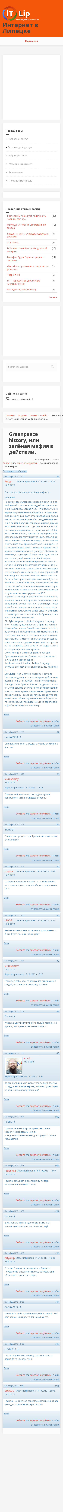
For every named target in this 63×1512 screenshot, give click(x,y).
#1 (58, 476)
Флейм (43, 415)
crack (27, 1058)
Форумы (22, 415)
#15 (57, 1343)
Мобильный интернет (20, 163)
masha (9, 871)
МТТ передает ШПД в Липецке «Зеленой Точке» (23, 282)
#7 (58, 960)
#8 (58, 1011)
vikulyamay (12, 779)
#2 (58, 732)
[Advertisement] (29, 87)
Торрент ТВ (13, 274)
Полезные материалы (20, 180)
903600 (9, 1390)
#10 (57, 1116)
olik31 (8, 920)
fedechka (10, 1170)
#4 (58, 824)
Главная (10, 415)
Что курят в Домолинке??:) (21, 289)
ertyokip (10, 1258)
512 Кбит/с (13, 242)
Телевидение (16, 172)
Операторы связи (17, 155)
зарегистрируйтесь (27, 462)
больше (53, 297)
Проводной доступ (18, 138)
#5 (58, 866)
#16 (57, 1385)
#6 (58, 915)
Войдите (7, 462)
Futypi (8, 481)
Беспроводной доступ (20, 147)
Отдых (33, 415)
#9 (58, 1053)
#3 (58, 774)
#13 (57, 1253)
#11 (57, 1165)
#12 (57, 1211)
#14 (57, 1301)
